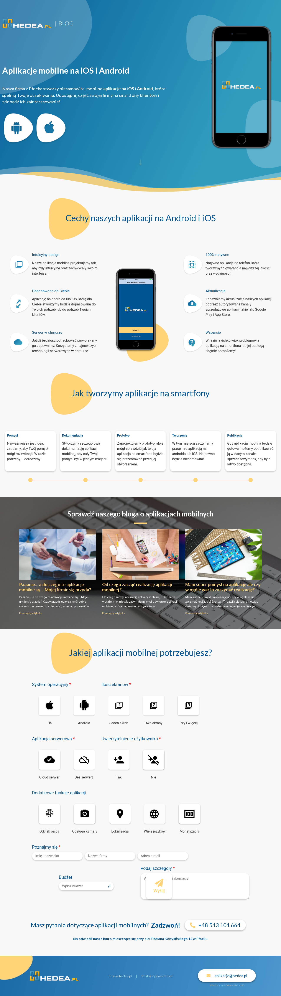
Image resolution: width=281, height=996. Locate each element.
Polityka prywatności (156, 976)
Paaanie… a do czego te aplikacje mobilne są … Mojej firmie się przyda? (55, 587)
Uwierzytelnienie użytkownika (131, 738)
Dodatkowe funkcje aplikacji (59, 792)
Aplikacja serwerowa (53, 738)
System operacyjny (51, 684)
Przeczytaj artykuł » (30, 613)
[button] (215, 925)
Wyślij (159, 883)
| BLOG (64, 23)
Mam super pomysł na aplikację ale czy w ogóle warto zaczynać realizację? (223, 587)
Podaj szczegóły (158, 868)
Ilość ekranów (116, 684)
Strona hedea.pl (120, 976)
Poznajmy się (46, 847)
